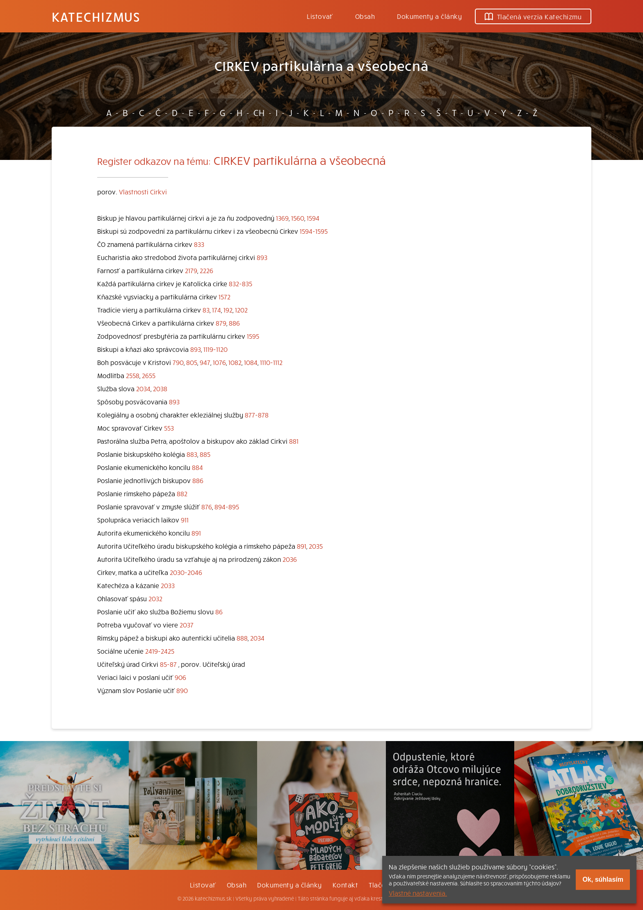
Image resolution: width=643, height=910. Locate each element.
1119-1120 (215, 349)
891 (196, 533)
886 (234, 323)
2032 (155, 598)
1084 (251, 362)
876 (206, 506)
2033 (168, 585)
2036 (290, 559)
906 (180, 677)
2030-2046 (186, 572)
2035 (316, 546)
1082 (235, 362)
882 (182, 493)
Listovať (320, 16)
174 (216, 310)
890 (182, 690)
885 (205, 454)
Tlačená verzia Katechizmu (533, 16)
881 (294, 441)
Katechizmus (96, 16)
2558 (132, 375)
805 (191, 362)
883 (192, 454)
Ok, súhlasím (602, 879)
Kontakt (345, 884)
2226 (206, 270)
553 (169, 428)
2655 (148, 375)
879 (221, 323)
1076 (219, 362)
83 (206, 310)
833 (199, 244)
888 (242, 638)
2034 (143, 388)
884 (197, 467)
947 (205, 362)
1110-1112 (271, 362)
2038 (160, 388)
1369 (282, 218)
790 (178, 362)
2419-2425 (159, 651)
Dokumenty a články (429, 16)
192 (228, 310)
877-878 (257, 415)
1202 (241, 310)
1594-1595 (314, 231)
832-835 (240, 283)
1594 (313, 218)
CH (258, 112)
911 (185, 519)
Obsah (365, 16)
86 (219, 611)
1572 (224, 296)
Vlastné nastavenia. (418, 893)
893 (262, 257)
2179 (191, 270)
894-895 (226, 506)
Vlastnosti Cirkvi (143, 191)
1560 (297, 218)
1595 (253, 336)
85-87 (168, 664)
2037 (187, 624)
